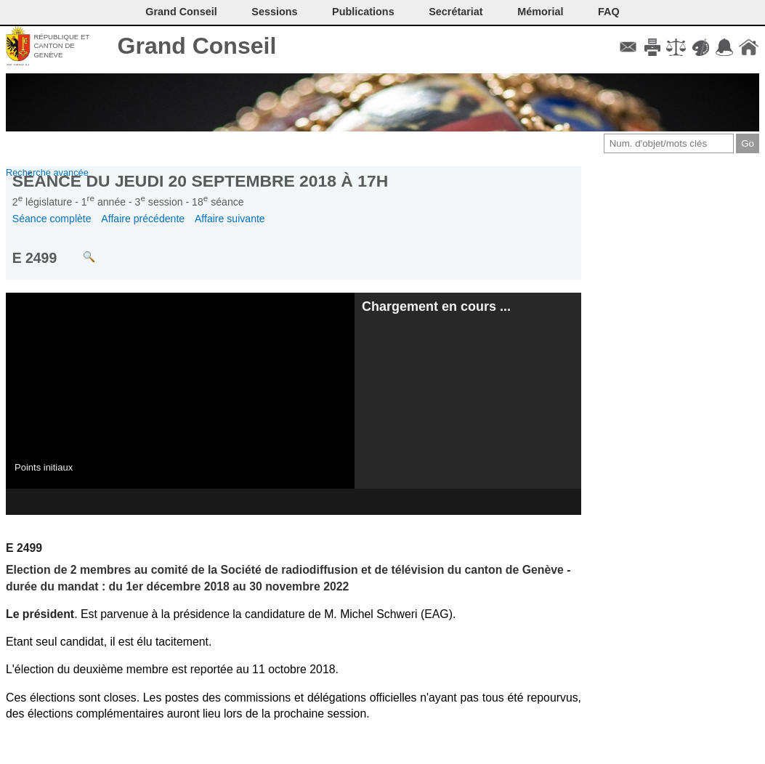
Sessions (274, 11)
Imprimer (652, 47)
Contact (628, 47)
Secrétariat (455, 11)
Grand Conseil (197, 46)
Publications (363, 11)
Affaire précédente (143, 218)
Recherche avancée (47, 172)
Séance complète (52, 218)
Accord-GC (724, 47)
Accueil (748, 47)
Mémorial (540, 11)
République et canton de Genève (61, 46)
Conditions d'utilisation (676, 47)
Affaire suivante (230, 218)
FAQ (609, 11)
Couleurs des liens (700, 47)
